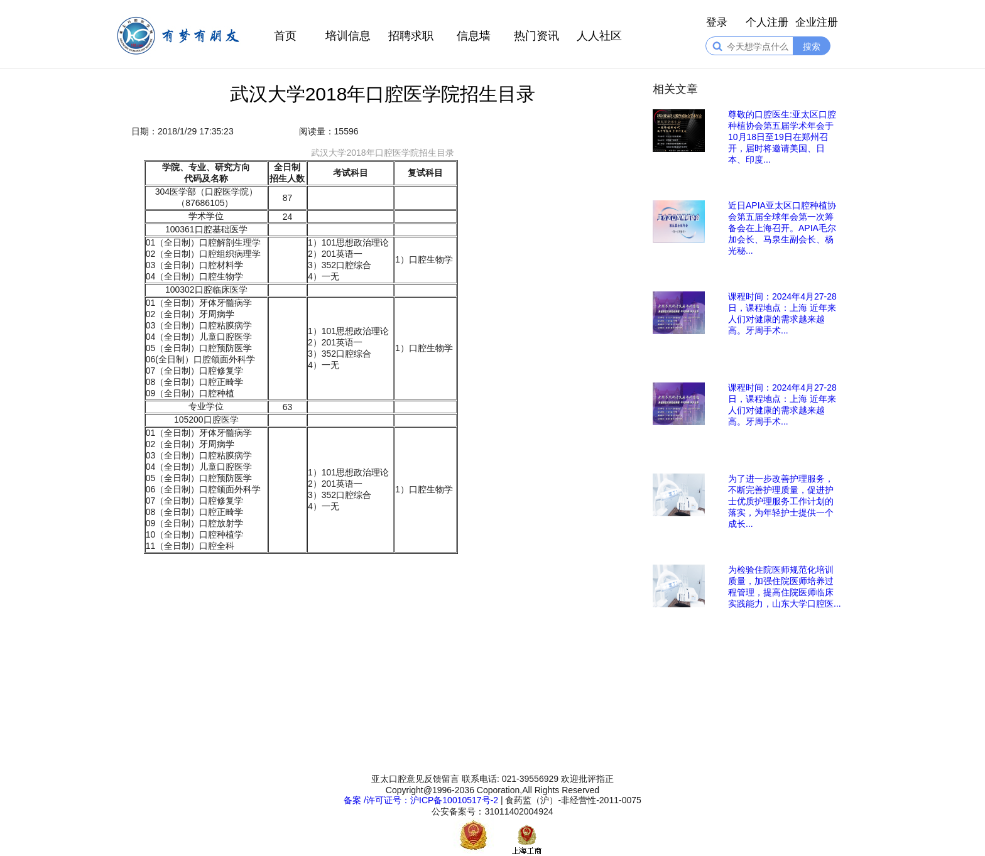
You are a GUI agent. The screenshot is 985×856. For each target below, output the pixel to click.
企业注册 (816, 22)
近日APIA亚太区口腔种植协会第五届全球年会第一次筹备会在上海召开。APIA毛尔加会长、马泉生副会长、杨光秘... (782, 228)
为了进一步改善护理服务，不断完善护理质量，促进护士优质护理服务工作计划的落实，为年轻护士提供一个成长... (781, 501)
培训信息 (348, 36)
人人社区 (599, 36)
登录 (716, 22)
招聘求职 (410, 36)
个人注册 (767, 22)
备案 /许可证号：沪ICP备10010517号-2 (421, 800)
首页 (285, 36)
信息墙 (474, 36)
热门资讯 (536, 36)
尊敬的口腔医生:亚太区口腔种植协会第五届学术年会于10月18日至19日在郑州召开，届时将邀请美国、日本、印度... (782, 137)
